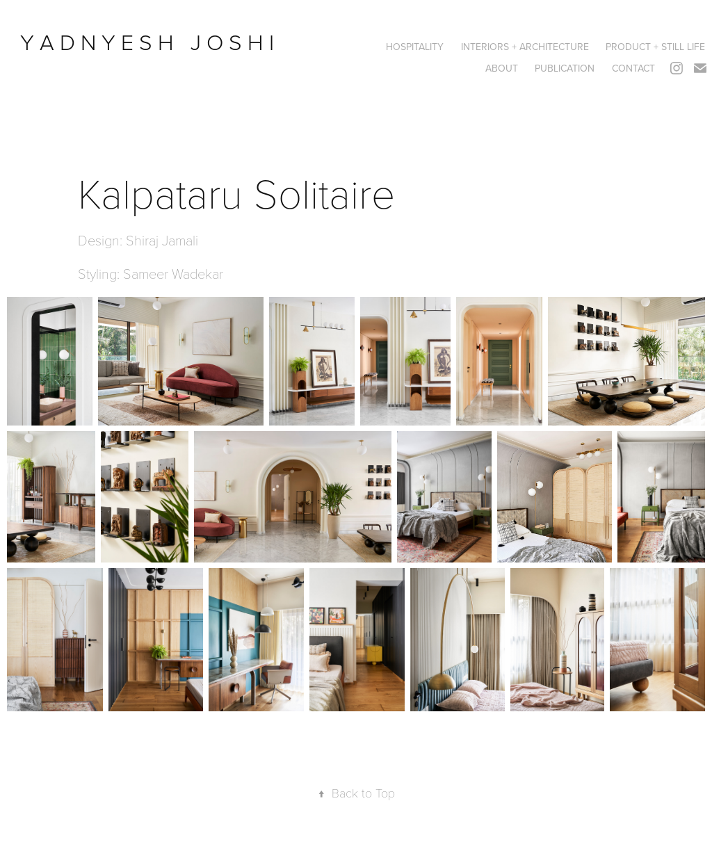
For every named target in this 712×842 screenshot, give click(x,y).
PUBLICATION (564, 68)
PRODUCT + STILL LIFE (655, 47)
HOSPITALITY (415, 47)
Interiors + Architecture (525, 47)
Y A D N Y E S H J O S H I (150, 41)
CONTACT (633, 68)
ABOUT (501, 68)
